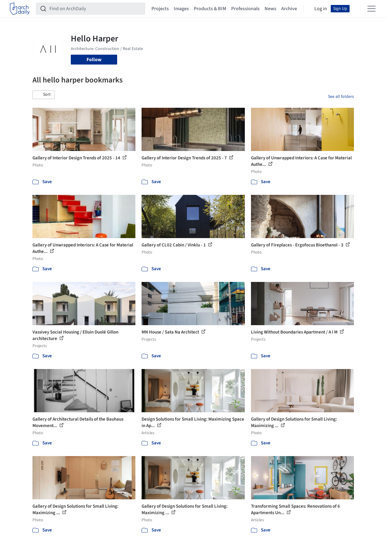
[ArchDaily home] (20, 8)
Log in (320, 8)
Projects (160, 8)
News (270, 8)
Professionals (245, 8)
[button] (43, 94)
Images (181, 8)
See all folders (341, 96)
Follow (94, 59)
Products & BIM (210, 8)
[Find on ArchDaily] (95, 8)
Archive (289, 8)
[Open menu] (371, 9)
